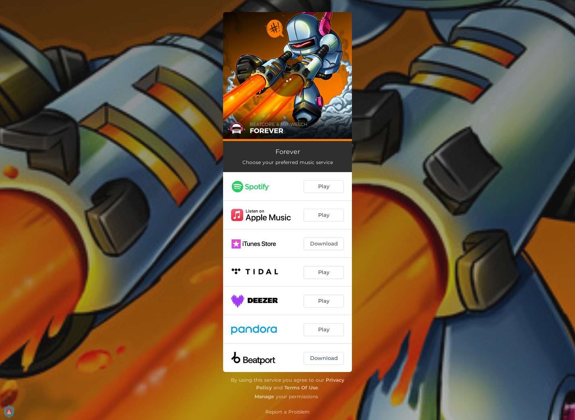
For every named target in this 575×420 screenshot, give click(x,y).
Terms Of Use (301, 388)
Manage (264, 396)
